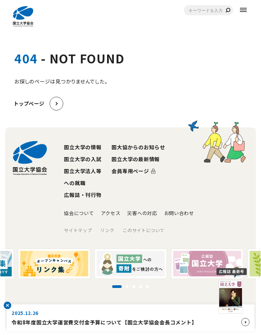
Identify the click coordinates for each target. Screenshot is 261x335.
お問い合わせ (179, 213)
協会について (79, 213)
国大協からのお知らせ (138, 147)
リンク (107, 230)
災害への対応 (142, 213)
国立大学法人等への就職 (82, 176)
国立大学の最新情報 (135, 159)
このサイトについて (143, 230)
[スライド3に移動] (134, 286)
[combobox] (208, 10)
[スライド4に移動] (140, 286)
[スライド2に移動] (127, 286)
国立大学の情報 (82, 147)
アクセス (111, 213)
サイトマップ (78, 230)
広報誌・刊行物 (82, 194)
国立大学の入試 (82, 159)
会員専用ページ (130, 170)
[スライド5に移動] (147, 286)
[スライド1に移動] (117, 286)
